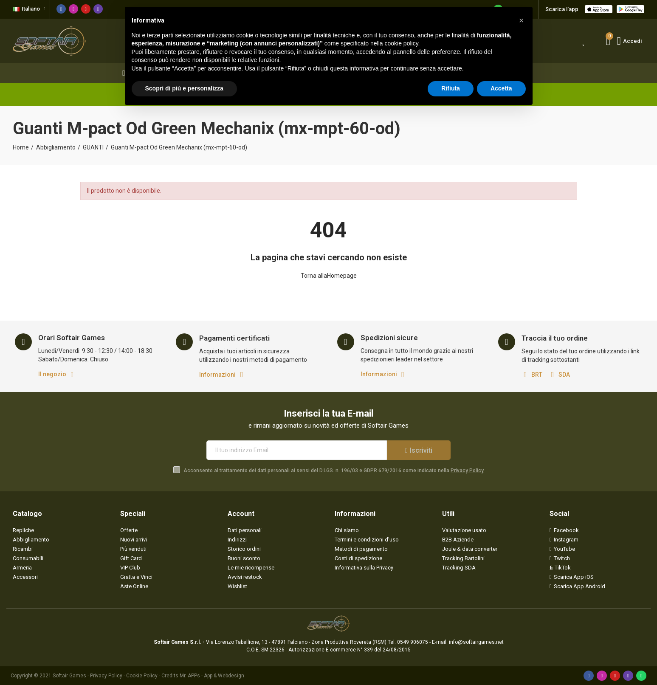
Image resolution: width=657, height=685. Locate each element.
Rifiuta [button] (450, 88)
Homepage (342, 275)
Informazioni (217, 374)
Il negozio (52, 374)
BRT (536, 374)
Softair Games (69, 676)
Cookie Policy (142, 676)
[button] (521, 20)
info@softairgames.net (476, 642)
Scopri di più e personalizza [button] (184, 88)
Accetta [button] (501, 88)
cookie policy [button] (401, 43)
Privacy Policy (467, 471)
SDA (564, 374)
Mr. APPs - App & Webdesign (212, 676)
